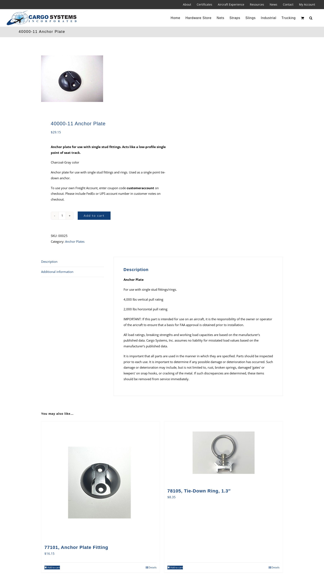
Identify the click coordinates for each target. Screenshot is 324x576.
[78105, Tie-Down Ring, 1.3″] (223, 453)
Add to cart (94, 215)
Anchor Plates (75, 241)
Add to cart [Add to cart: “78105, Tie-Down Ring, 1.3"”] (176, 567)
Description (49, 261)
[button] (311, 18)
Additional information (57, 272)
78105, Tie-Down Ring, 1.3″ (199, 491)
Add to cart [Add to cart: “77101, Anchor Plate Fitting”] (53, 567)
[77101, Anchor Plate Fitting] (100, 481)
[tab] (72, 262)
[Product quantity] (62, 215)
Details (153, 567)
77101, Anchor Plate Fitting (76, 547)
